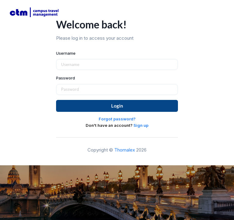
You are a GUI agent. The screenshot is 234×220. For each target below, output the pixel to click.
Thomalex (124, 150)
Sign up (140, 125)
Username (66, 53)
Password (65, 77)
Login (117, 105)
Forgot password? (117, 118)
